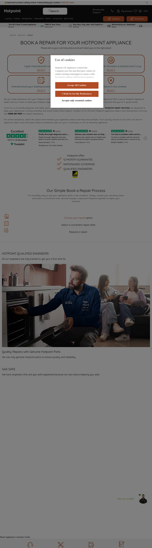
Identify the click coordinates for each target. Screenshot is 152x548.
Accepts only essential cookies (77, 100)
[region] (77, 81)
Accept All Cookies (76, 85)
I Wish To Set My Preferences (77, 93)
